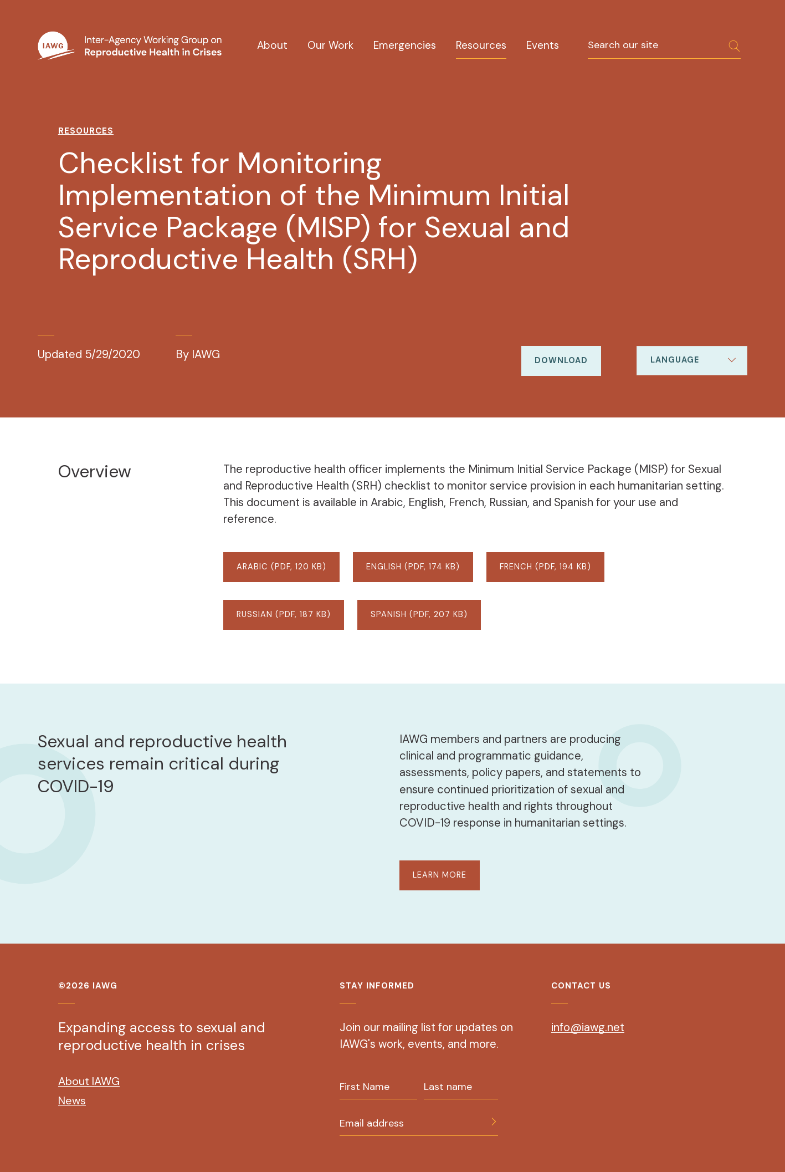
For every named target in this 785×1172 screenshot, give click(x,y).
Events (542, 45)
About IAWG (89, 1081)
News (72, 1100)
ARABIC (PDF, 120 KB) (281, 567)
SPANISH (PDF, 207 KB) (419, 614)
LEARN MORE (439, 875)
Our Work (330, 45)
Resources (481, 45)
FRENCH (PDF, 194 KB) (545, 567)
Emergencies (404, 45)
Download (561, 360)
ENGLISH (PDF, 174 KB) (413, 567)
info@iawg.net (587, 1027)
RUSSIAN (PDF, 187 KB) (284, 614)
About (272, 45)
